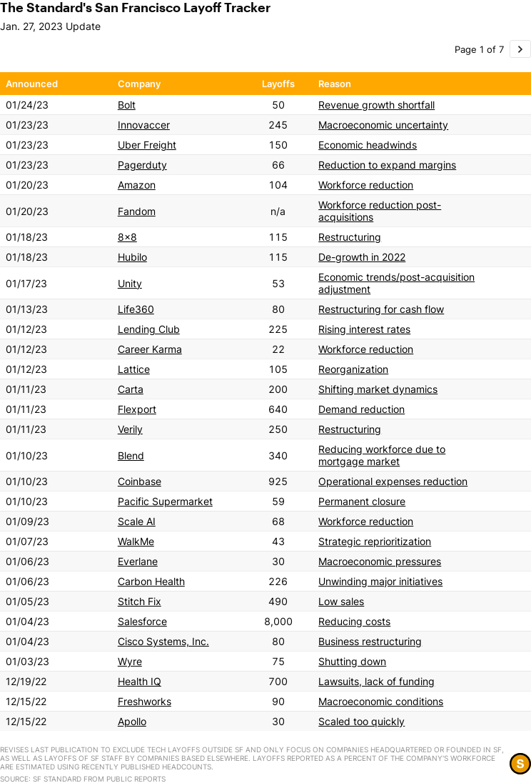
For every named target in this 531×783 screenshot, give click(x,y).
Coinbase (139, 481)
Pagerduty (142, 165)
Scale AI (137, 521)
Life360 (136, 309)
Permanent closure (361, 501)
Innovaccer (144, 125)
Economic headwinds (367, 145)
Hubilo (132, 257)
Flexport (137, 409)
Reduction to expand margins (387, 165)
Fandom (137, 211)
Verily (130, 429)
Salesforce (142, 621)
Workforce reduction (365, 185)
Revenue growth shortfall (376, 105)
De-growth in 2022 (361, 257)
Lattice (134, 369)
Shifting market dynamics (378, 389)
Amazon (137, 185)
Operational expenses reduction (392, 481)
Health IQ (139, 681)
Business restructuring (370, 641)
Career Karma (150, 349)
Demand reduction (361, 409)
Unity (130, 283)
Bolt (127, 105)
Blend (131, 455)
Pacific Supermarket (165, 501)
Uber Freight (147, 145)
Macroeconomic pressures (379, 561)
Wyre (130, 661)
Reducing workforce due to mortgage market (381, 455)
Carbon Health (151, 581)
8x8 (127, 237)
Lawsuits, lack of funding (376, 681)
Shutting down (352, 661)
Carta (130, 389)
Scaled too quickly (361, 721)
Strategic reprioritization (374, 541)
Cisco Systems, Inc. (163, 641)
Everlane (138, 561)
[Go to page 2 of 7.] (520, 49)
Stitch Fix (139, 601)
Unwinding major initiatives (380, 581)
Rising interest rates (364, 329)
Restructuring (349, 237)
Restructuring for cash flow (381, 309)
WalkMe (136, 541)
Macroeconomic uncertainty (383, 125)
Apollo (132, 721)
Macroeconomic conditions (380, 701)
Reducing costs (354, 621)
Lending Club (149, 329)
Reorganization (353, 369)
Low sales (341, 601)
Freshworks (144, 701)
